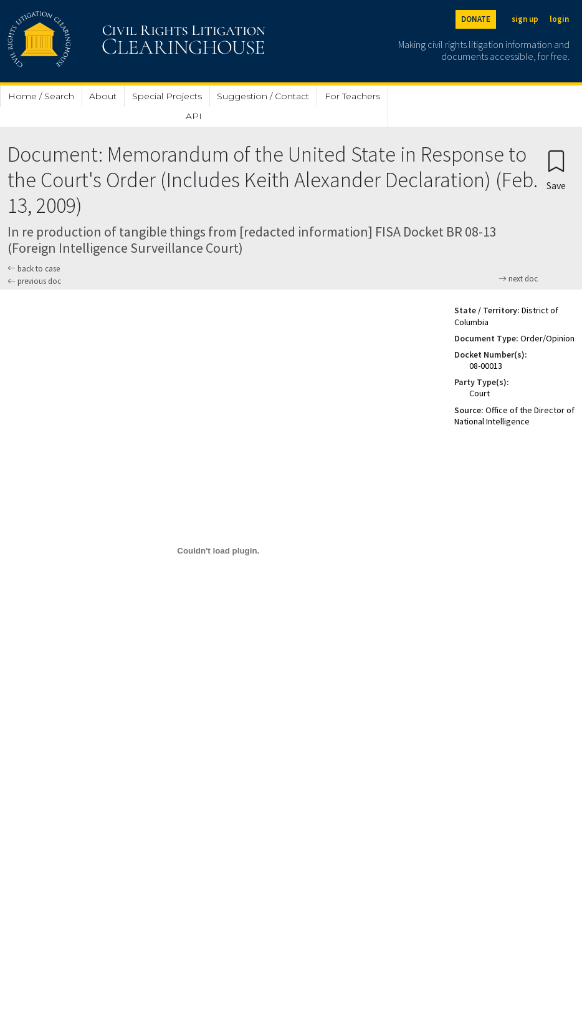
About (103, 96)
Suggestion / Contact (263, 96)
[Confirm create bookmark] (556, 169)
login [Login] (559, 19)
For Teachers (352, 96)
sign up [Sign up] (525, 19)
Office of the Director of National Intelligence (514, 415)
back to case (33, 268)
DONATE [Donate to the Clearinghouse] (475, 19)
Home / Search (41, 96)
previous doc (34, 281)
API (194, 116)
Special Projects (167, 96)
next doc (518, 279)
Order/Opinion (547, 338)
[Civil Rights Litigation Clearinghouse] (100, 41)
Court (479, 393)
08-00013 (485, 365)
